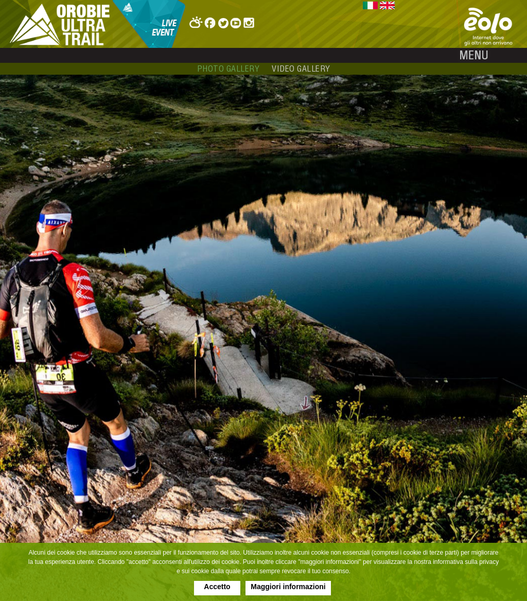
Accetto (217, 586)
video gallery (301, 68)
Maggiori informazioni (288, 586)
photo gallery (228, 68)
